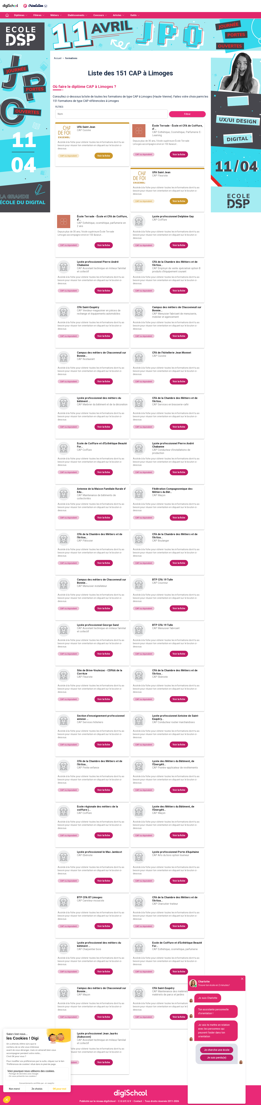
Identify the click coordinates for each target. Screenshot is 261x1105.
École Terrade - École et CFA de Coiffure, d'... (177, 127)
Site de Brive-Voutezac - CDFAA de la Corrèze (99, 672)
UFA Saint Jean (86, 126)
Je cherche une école (216, 1049)
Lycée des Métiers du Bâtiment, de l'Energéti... (173, 763)
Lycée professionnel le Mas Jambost (99, 851)
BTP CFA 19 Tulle (162, 579)
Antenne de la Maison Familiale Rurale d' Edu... (101, 490)
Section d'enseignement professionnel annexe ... (101, 717)
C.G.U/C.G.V (124, 1101)
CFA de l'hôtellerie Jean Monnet (171, 352)
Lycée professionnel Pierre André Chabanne (98, 263)
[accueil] (7, 15)
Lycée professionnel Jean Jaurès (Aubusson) (97, 1035)
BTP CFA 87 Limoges (89, 897)
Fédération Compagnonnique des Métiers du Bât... (172, 490)
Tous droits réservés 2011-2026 (162, 1101)
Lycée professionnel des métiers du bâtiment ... (99, 400)
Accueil (57, 58)
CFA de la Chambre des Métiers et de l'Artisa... (175, 263)
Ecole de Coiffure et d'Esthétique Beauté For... (102, 445)
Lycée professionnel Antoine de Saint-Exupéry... (175, 717)
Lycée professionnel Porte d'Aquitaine (175, 851)
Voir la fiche (103, 155)
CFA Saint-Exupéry (88, 307)
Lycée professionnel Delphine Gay (173, 216)
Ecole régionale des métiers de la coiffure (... (97, 808)
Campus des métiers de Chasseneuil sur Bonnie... (176, 309)
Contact (138, 1101)
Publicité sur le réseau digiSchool (98, 1101)
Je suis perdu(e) (216, 1057)
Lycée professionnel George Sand (98, 625)
